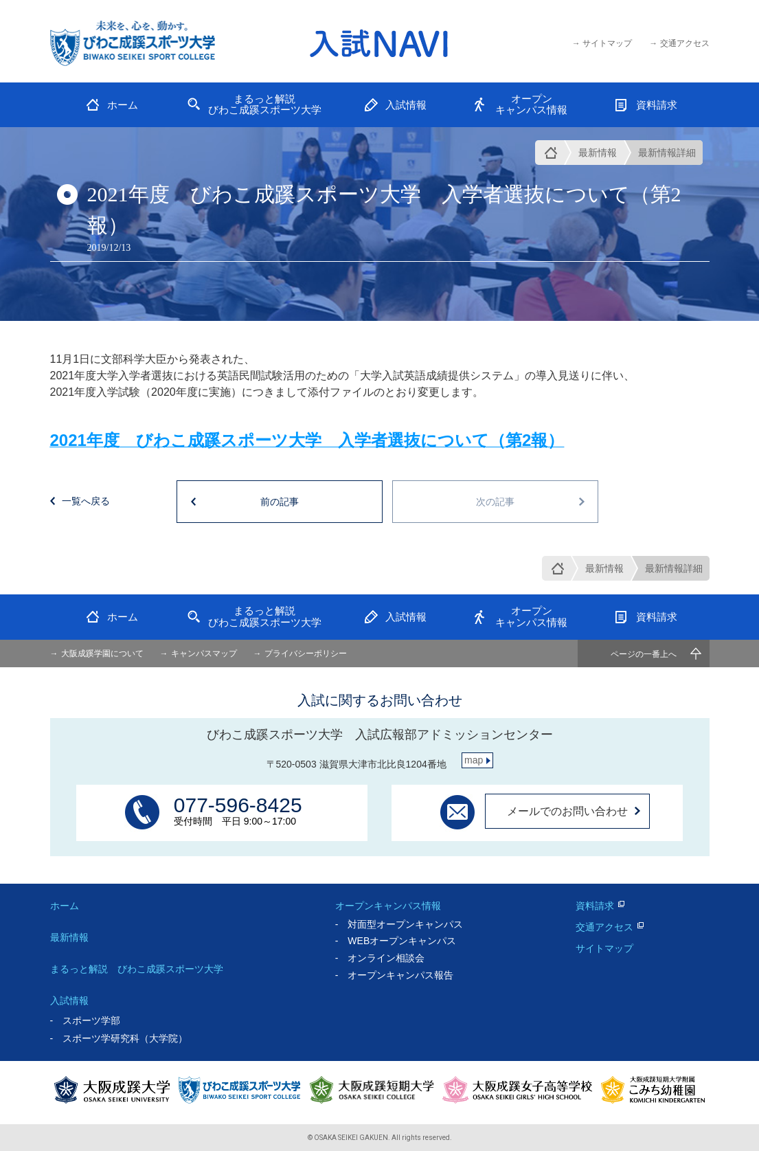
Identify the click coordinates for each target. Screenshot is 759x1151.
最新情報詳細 (667, 152)
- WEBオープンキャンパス (396, 940)
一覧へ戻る (86, 500)
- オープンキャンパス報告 (394, 975)
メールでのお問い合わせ (567, 811)
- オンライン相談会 (380, 957)
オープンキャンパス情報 (388, 905)
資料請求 (595, 905)
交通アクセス (604, 926)
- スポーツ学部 (85, 1020)
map (473, 760)
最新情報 (597, 152)
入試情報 (69, 1000)
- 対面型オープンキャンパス (399, 924)
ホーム (64, 905)
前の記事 (279, 501)
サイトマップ (604, 948)
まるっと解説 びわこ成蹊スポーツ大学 (136, 968)
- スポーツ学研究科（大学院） (119, 1038)
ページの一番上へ (644, 654)
